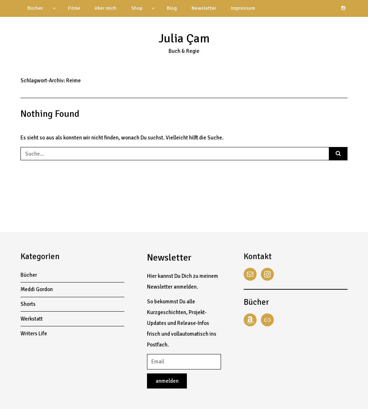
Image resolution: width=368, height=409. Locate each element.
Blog (172, 8)
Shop (136, 8)
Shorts (28, 304)
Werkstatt (31, 319)
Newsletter (204, 8)
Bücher (35, 8)
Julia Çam (184, 38)
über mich (105, 8)
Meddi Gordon (36, 289)
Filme (74, 8)
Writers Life (33, 333)
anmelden (167, 381)
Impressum (243, 8)
